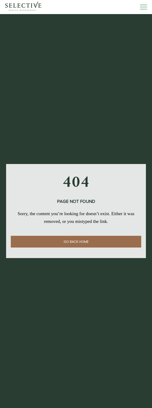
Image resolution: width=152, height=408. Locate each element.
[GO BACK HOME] (76, 242)
